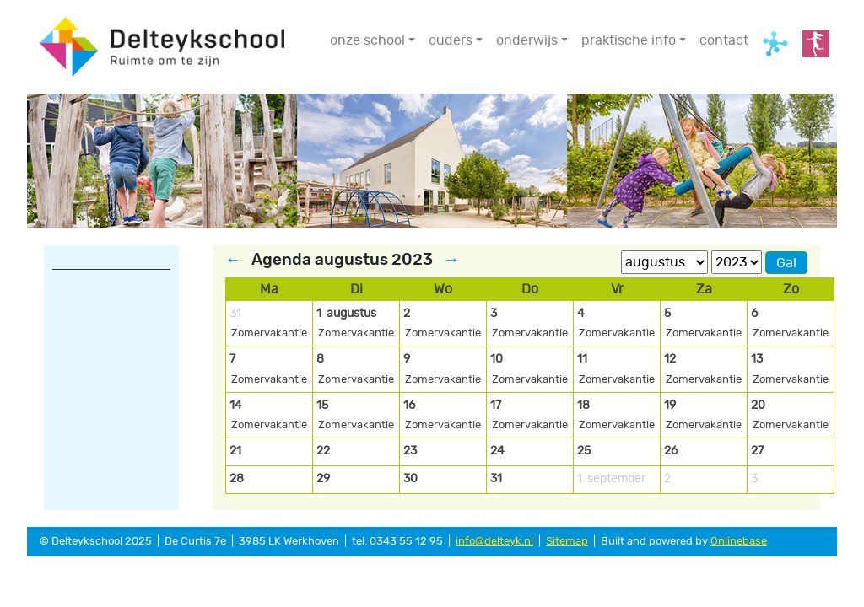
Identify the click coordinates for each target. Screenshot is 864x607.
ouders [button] (450, 40)
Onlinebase (738, 541)
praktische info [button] (628, 40)
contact (723, 40)
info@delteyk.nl (494, 541)
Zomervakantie (269, 333)
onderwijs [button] (527, 40)
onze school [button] (367, 40)
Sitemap (567, 541)
